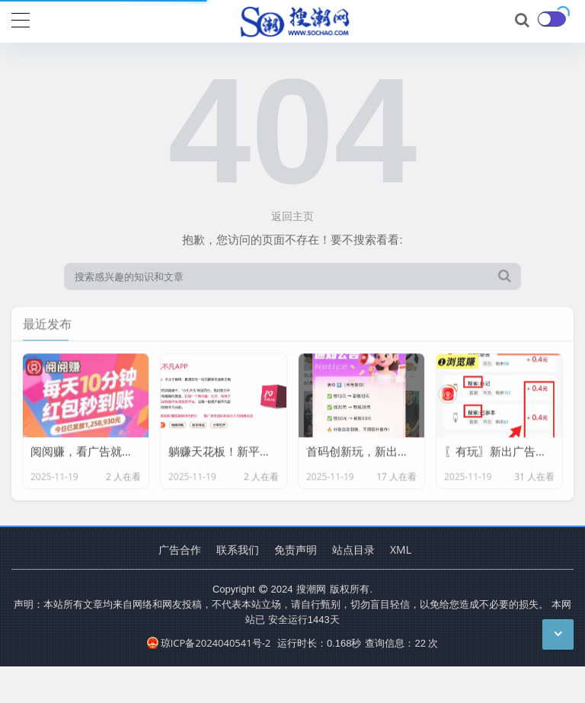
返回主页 (292, 216)
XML (400, 549)
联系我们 (237, 549)
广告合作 (179, 549)
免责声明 (295, 549)
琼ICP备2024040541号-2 (209, 643)
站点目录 (353, 549)
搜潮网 (311, 589)
